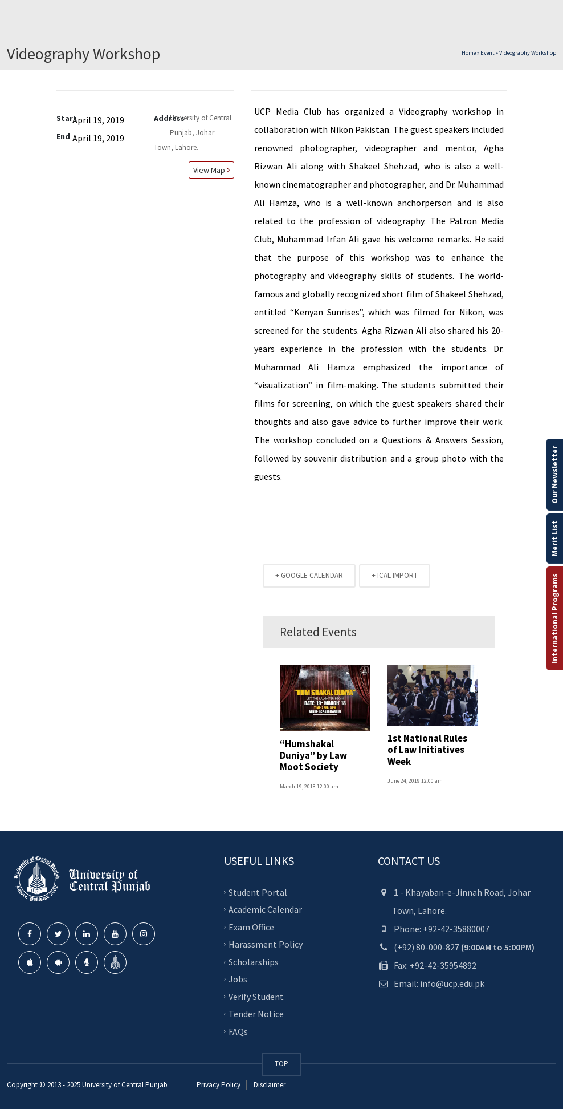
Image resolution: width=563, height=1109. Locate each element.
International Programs (554, 618)
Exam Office (251, 926)
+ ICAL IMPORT (395, 575)
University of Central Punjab (125, 1085)
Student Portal (258, 891)
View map (210, 170)
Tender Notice (256, 1013)
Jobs (238, 979)
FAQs (238, 1031)
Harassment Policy (266, 944)
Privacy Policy (218, 1085)
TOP (281, 1063)
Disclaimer (268, 1085)
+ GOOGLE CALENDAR (309, 575)
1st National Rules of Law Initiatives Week (427, 750)
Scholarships (254, 961)
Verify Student (256, 996)
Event (487, 52)
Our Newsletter (554, 475)
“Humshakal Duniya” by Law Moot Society (313, 756)
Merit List (554, 538)
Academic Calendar (265, 909)
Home (469, 52)
